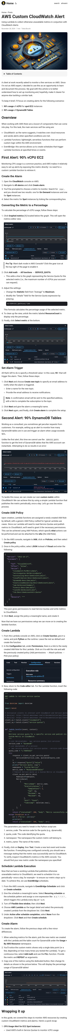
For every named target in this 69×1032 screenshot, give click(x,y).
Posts (10, 12)
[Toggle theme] (15, 3)
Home (8, 3)
